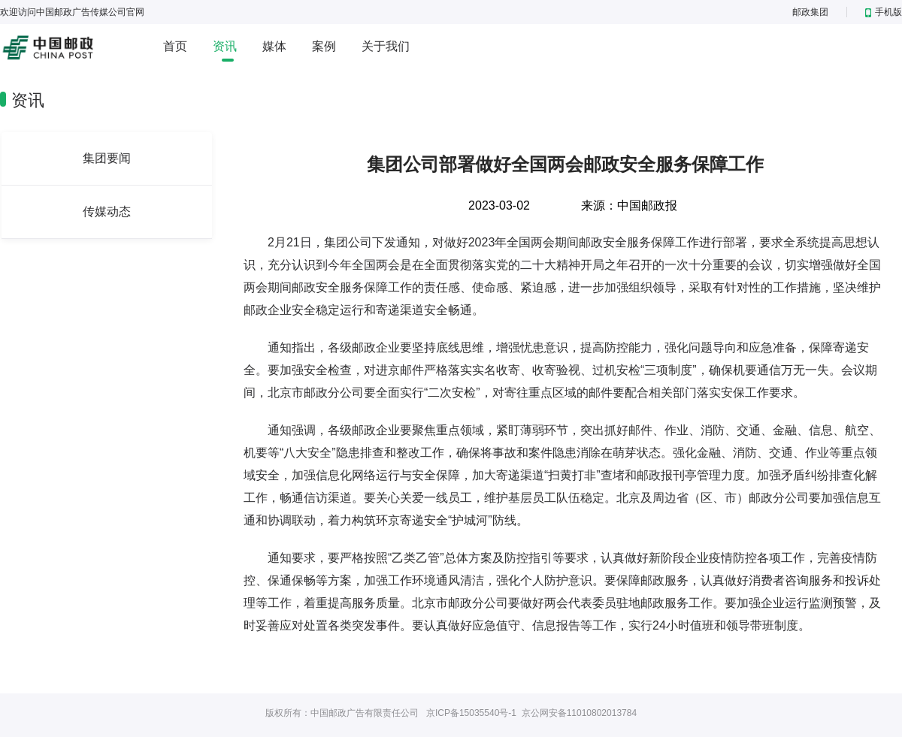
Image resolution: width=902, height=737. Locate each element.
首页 (175, 46)
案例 (324, 46)
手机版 (883, 12)
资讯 (225, 46)
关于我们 (386, 46)
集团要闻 (107, 158)
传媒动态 (107, 211)
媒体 (274, 46)
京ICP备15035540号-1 (471, 713)
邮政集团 (810, 12)
